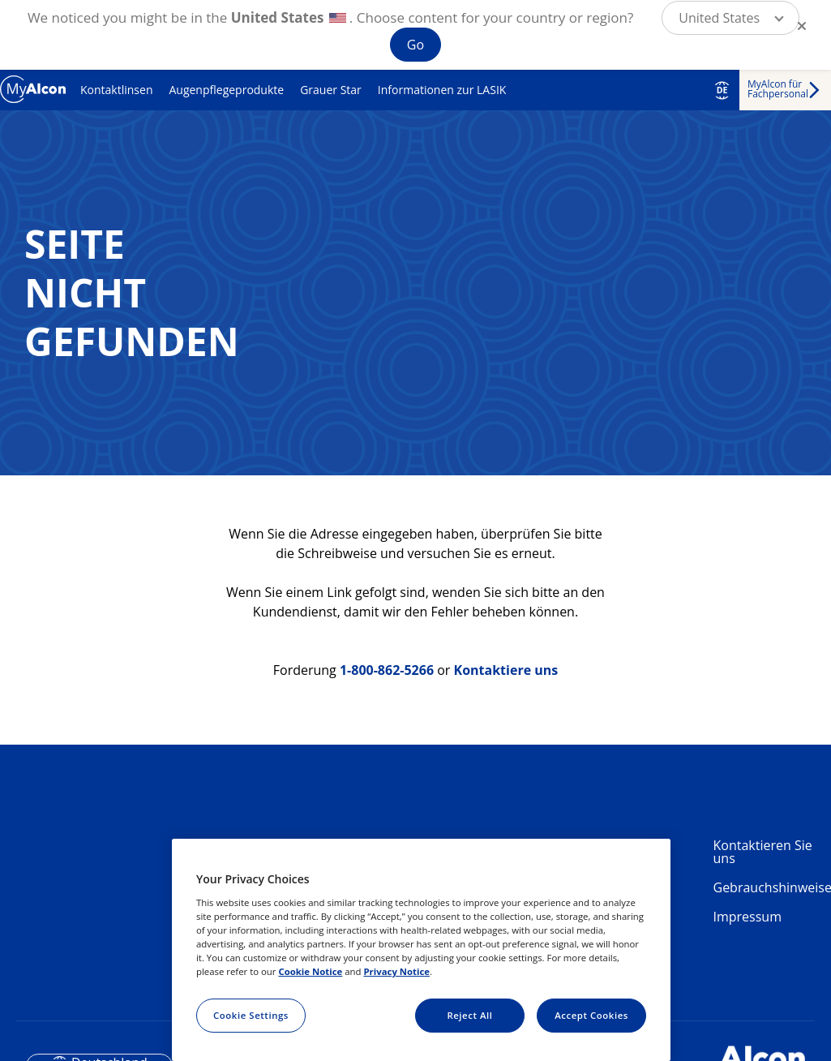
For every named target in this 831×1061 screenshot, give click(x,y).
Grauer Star (331, 89)
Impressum (747, 916)
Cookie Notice (310, 971)
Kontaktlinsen (116, 89)
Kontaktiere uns (506, 670)
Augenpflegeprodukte (226, 89)
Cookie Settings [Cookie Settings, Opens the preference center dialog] (251, 1015)
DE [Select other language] (722, 90)
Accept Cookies (591, 1015)
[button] (730, 18)
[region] (421, 950)
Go (415, 45)
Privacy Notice (396, 971)
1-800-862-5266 (387, 670)
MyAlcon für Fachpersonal (777, 89)
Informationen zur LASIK (442, 89)
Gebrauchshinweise (766, 887)
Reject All (469, 1015)
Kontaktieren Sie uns (762, 852)
